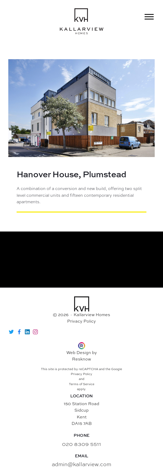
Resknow (81, 359)
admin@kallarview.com (81, 464)
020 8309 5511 (81, 443)
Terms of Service (81, 384)
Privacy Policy (81, 321)
